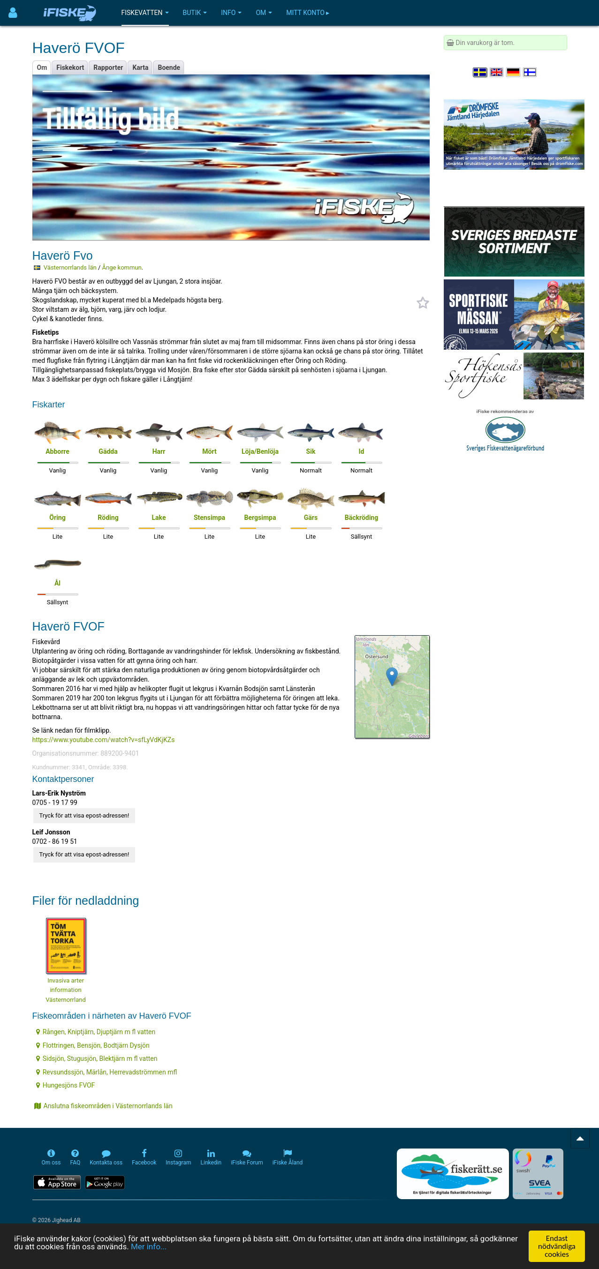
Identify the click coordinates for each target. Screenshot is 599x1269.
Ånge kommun (121, 267)
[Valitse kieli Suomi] (530, 72)
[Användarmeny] (13, 13)
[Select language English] (497, 72)
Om (264, 12)
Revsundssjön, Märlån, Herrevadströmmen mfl (106, 1072)
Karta (140, 67)
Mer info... (149, 1247)
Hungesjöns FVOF (65, 1085)
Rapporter (108, 67)
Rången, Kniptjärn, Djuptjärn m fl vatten (95, 1032)
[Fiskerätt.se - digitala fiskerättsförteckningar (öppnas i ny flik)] (452, 1174)
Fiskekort (70, 67)
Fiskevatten (145, 12)
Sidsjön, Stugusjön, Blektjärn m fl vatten (97, 1058)
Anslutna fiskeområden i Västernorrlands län (103, 1106)
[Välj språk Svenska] (480, 72)
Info (231, 12)
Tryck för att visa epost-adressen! (84, 815)
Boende (169, 67)
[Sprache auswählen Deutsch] (513, 72)
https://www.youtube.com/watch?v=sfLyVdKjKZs (103, 739)
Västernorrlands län (70, 267)
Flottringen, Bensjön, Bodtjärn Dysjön (93, 1045)
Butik (195, 12)
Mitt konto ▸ (307, 12)
